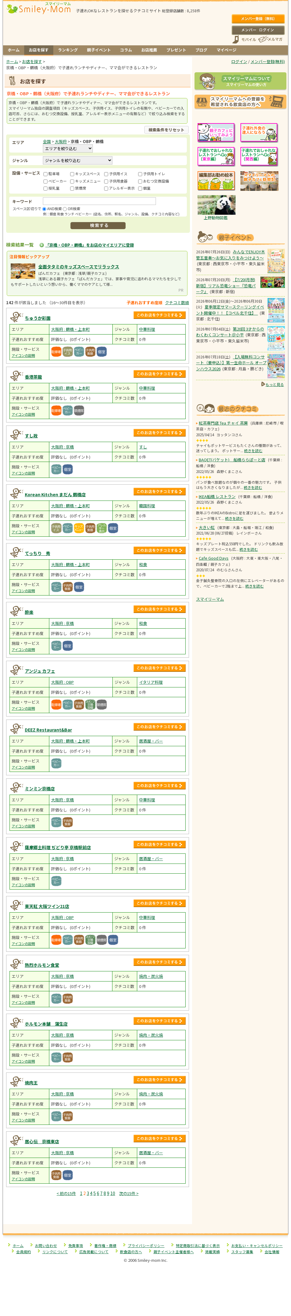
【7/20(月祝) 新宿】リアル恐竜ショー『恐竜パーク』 (226, 285)
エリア (18, 142)
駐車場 (53, 173)
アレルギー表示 (122, 188)
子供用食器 (118, 180)
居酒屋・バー (151, 741)
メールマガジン (270, 39)
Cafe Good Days (214, 558)
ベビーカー (57, 180)
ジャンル (20, 160)
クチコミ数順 (177, 302)
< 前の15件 (66, 1193)
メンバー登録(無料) (258, 19)
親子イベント (99, 50)
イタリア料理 (151, 682)
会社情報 (272, 1251)
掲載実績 (212, 1251)
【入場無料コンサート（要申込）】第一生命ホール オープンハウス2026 (231, 363)
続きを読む (253, 450)
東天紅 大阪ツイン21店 (47, 906)
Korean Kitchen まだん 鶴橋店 (55, 494)
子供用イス (118, 173)
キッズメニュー (88, 180)
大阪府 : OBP (62, 682)
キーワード (22, 201)
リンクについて (55, 1251)
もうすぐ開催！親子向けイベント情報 (240, 237)
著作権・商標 (105, 1245)
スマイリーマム (210, 599)
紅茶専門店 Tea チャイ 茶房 (223, 423)
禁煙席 (80, 188)
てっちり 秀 (37, 553)
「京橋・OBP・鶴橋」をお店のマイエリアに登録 (89, 245)
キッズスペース (87, 173)
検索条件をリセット (166, 130)
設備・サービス (26, 173)
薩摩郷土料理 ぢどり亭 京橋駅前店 (58, 847)
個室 (146, 188)
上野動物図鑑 (216, 218)
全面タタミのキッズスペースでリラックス (78, 266)
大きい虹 (207, 527)
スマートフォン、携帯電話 (244, 39)
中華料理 (147, 329)
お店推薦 (149, 50)
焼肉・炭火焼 (151, 976)
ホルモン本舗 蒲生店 (46, 1024)
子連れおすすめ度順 (144, 302)
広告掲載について (94, 1251)
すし (143, 447)
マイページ (226, 50)
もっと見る (275, 384)
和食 (143, 564)
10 (112, 1193)
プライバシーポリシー (146, 1245)
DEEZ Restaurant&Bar (48, 730)
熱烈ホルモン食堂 (42, 965)
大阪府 (61, 141)
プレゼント (176, 50)
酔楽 (29, 612)
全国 (47, 141)
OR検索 (74, 208)
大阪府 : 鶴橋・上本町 (70, 329)
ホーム (14, 50)
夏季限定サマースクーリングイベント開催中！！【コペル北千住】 (230, 310)
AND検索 (54, 208)
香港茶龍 (33, 377)
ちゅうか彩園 (38, 318)
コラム (126, 50)
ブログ (201, 50)
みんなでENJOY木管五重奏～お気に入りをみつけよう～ (230, 255)
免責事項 (75, 1245)
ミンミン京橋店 (40, 788)
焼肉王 (31, 1083)
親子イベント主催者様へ (173, 1251)
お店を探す (39, 50)
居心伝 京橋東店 (42, 1141)
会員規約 (23, 1251)
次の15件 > (128, 1193)
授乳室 (53, 188)
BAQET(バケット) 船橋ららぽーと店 (232, 460)
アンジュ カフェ (40, 671)
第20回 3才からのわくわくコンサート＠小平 (230, 332)
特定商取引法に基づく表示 (198, 1245)
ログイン (258, 30)
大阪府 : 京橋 (62, 447)
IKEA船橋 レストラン (217, 496)
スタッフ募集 (242, 1251)
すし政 (31, 436)
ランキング (68, 50)
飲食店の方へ (131, 1251)
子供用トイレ (154, 173)
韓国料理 (147, 506)
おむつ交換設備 (156, 180)
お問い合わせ (46, 1245)
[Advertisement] (97, 1211)
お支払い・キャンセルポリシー (257, 1245)
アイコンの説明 (23, 355)
